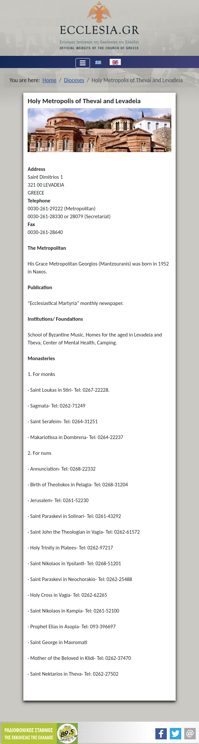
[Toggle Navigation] (83, 63)
